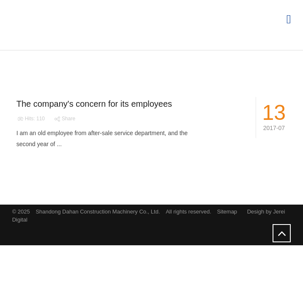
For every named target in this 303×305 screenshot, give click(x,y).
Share (64, 119)
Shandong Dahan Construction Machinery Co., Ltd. (98, 211)
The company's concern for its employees (94, 103)
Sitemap (227, 211)
